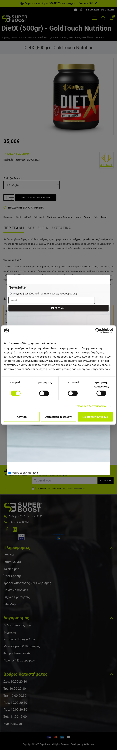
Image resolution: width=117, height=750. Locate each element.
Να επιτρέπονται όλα (95, 416)
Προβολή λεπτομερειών (91, 405)
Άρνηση (22, 416)
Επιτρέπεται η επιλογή (58, 416)
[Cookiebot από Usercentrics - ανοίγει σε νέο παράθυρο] (98, 330)
